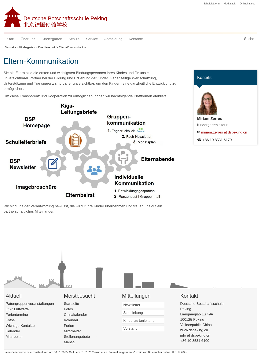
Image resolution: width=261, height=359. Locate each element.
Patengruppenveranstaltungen (30, 304)
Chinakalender (82, 314)
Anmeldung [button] (113, 39)
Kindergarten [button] (52, 39)
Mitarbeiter (14, 337)
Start (10, 39)
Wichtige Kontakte (20, 326)
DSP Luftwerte (17, 309)
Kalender (13, 331)
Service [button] (92, 39)
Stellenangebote (82, 336)
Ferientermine (17, 315)
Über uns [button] (28, 39)
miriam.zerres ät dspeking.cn (224, 132)
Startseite (78, 303)
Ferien (74, 325)
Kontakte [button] (136, 39)
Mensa (75, 342)
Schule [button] (74, 39)
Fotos (10, 320)
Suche (249, 39)
